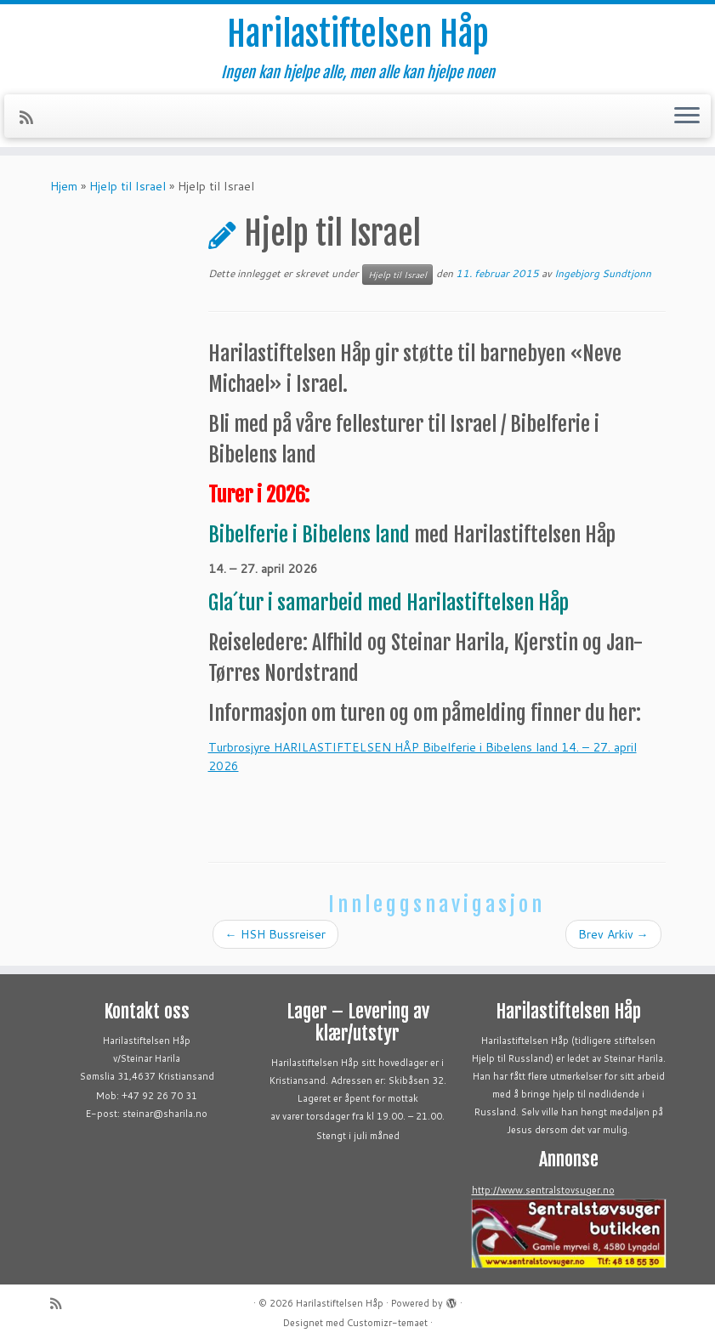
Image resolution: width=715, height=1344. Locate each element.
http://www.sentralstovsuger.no (543, 1190)
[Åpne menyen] (687, 116)
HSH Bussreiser (275, 934)
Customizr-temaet (387, 1323)
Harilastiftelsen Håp (358, 34)
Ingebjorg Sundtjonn (602, 273)
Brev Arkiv (613, 934)
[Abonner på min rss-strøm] (32, 117)
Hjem (63, 186)
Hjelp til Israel (127, 186)
